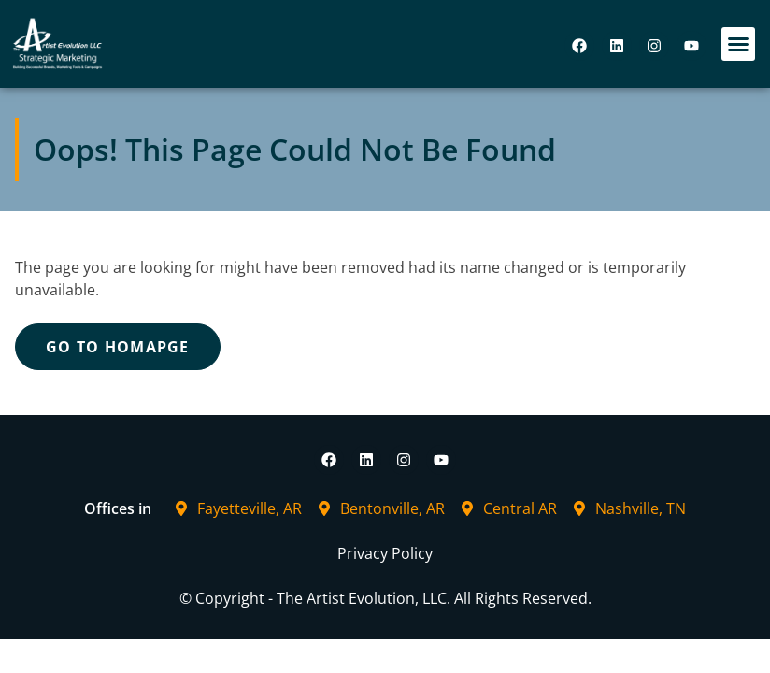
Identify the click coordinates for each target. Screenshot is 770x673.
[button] (738, 44)
